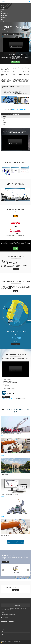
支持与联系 (2, 629)
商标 (19, 641)
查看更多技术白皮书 (19, 541)
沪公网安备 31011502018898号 (6, 642)
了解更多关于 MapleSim (7, 398)
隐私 (18, 641)
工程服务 (2, 19)
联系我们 (18, 235)
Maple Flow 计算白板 (4, 13)
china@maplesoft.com (5, 617)
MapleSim (2, 7)
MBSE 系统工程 (3, 17)
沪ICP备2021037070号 (14, 642)
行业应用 (2, 21)
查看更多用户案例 (10, 541)
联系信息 (2, 612)
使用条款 (15, 641)
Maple (2, 11)
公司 (2, 631)
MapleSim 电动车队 (4, 15)
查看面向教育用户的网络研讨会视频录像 (15, 542)
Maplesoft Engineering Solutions (19, 109)
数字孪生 (2, 9)
